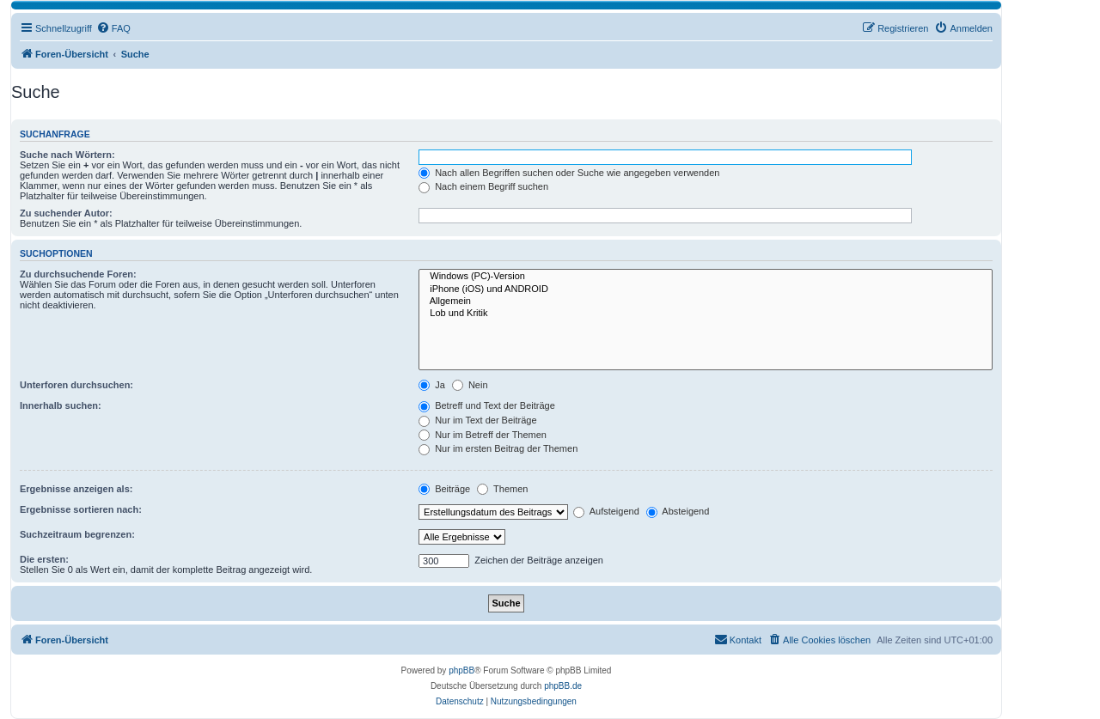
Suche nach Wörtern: (67, 154)
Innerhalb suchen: (60, 405)
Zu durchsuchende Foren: (78, 274)
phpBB (461, 670)
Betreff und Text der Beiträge (487, 405)
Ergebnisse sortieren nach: (81, 509)
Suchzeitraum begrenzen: (77, 534)
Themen (502, 489)
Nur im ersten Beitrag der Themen (498, 448)
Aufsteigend (606, 511)
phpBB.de (563, 686)
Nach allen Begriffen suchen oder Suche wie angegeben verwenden (569, 173)
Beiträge (444, 489)
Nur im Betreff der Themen (483, 435)
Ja (432, 385)
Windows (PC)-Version (705, 277)
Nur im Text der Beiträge (477, 420)
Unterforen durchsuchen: (76, 385)
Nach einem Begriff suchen (483, 186)
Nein (470, 385)
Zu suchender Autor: (66, 213)
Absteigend (678, 511)
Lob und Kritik (705, 314)
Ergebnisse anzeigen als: (76, 489)
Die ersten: (44, 559)
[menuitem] (113, 28)
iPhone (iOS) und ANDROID (705, 289)
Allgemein (705, 302)
